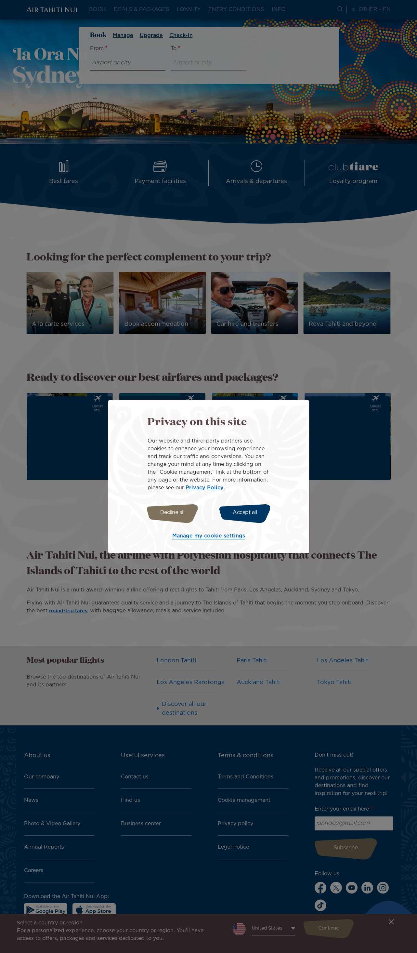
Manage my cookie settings (208, 537)
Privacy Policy (205, 486)
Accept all (247, 512)
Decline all (170, 512)
